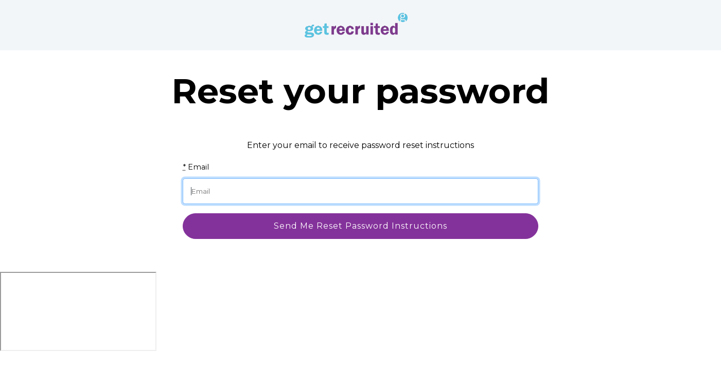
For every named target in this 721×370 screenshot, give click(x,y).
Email (196, 167)
